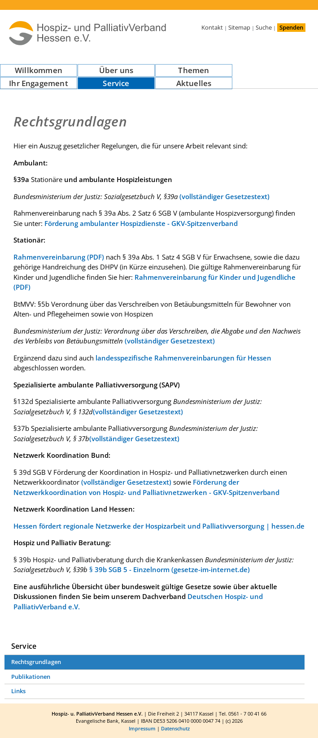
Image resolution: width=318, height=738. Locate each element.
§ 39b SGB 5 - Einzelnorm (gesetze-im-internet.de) (169, 569)
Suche (264, 27)
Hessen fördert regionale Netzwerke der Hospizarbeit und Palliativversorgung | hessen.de (159, 525)
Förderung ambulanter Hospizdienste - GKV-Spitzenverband (141, 223)
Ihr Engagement (38, 83)
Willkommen (38, 70)
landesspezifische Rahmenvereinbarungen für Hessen (183, 357)
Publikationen (30, 677)
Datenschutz (175, 728)
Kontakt (212, 27)
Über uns (116, 70)
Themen (193, 70)
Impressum (142, 728)
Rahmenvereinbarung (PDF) (58, 256)
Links (18, 691)
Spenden (291, 27)
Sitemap (239, 27)
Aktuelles (194, 83)
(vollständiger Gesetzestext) (224, 196)
